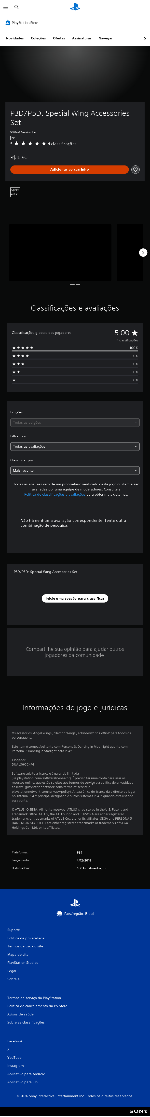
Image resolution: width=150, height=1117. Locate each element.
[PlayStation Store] (23, 22)
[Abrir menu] (5, 7)
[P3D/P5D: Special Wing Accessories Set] (60, 252)
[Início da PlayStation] (75, 7)
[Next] (143, 252)
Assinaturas (82, 38)
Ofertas (59, 38)
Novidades (15, 38)
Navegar (105, 38)
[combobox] (75, 422)
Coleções (38, 38)
